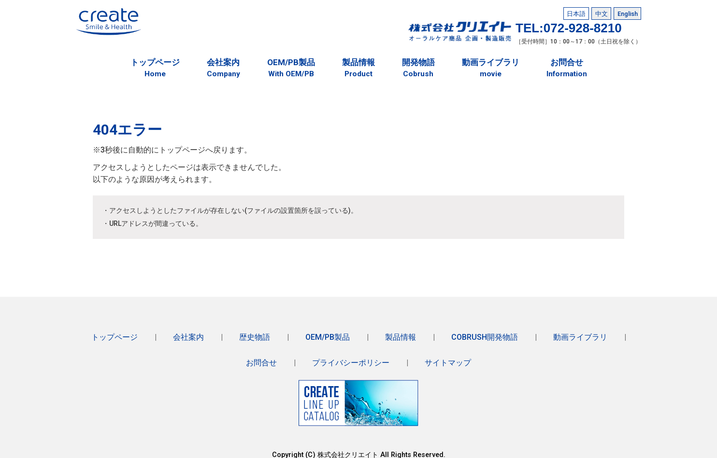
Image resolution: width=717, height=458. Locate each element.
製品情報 (400, 333)
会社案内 (188, 333)
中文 (601, 12)
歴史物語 (254, 333)
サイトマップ (448, 357)
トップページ (114, 333)
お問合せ (261, 357)
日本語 (576, 12)
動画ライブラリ (580, 333)
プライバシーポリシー (350, 357)
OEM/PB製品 (327, 333)
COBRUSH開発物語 (484, 333)
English (627, 12)
